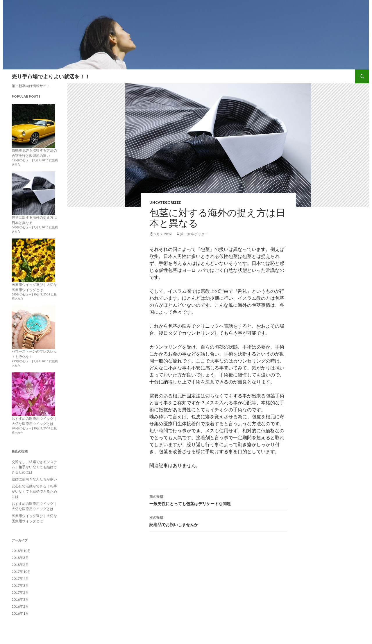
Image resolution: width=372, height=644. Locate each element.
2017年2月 (20, 592)
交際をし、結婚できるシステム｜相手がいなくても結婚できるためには (34, 467)
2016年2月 (20, 606)
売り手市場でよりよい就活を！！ (51, 76)
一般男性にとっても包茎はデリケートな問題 (218, 499)
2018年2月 (20, 564)
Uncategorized (165, 202)
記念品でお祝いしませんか (218, 520)
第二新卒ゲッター (194, 234)
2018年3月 (20, 557)
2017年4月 (20, 578)
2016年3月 (20, 599)
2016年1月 (20, 613)
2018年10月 (21, 550)
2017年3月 (20, 585)
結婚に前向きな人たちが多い (34, 479)
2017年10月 (21, 571)
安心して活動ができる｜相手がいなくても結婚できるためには (34, 491)
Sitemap (344, 76)
